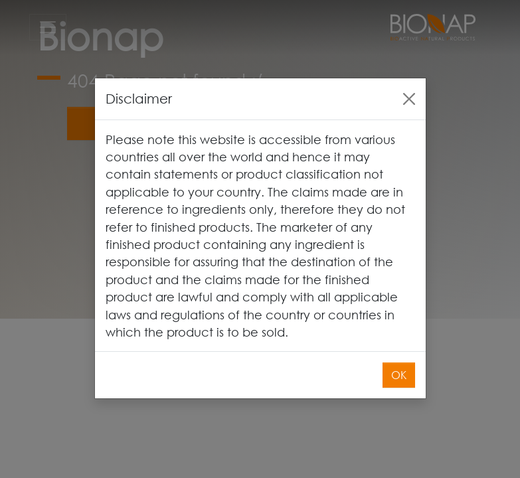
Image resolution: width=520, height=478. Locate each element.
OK (398, 359)
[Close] (409, 82)
